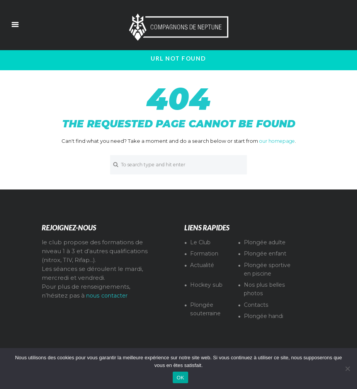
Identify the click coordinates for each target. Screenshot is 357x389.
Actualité (203, 265)
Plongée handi (265, 325)
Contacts (257, 314)
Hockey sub (207, 294)
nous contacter (108, 296)
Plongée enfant (267, 254)
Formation (205, 254)
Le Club (201, 243)
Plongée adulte (266, 243)
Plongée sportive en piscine (260, 274)
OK (180, 378)
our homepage (277, 141)
